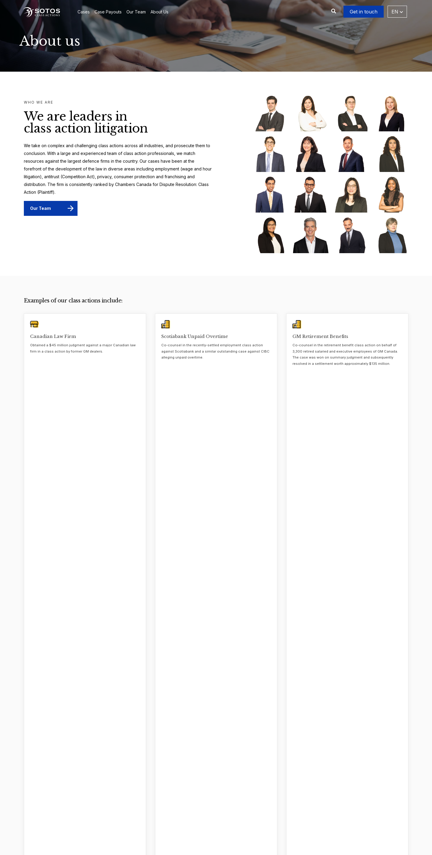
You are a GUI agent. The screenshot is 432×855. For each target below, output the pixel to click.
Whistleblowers (195, 801)
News (107, 811)
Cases (84, 11)
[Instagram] (301, 826)
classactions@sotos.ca (292, 811)
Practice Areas (194, 832)
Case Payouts (108, 11)
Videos (109, 822)
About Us (159, 11)
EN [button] (397, 12)
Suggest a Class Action (202, 822)
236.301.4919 (294, 790)
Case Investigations (199, 790)
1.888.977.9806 (293, 801)
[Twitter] (264, 826)
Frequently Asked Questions (208, 811)
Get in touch (363, 12)
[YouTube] (313, 826)
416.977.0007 (289, 780)
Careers (109, 801)
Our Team (136, 11)
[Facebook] (288, 826)
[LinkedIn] (276, 826)
